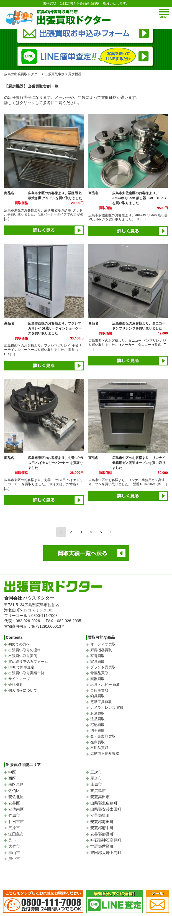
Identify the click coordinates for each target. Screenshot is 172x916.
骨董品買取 (99, 673)
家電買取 (97, 656)
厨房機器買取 (101, 650)
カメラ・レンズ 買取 (107, 707)
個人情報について (22, 690)
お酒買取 (97, 713)
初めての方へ (19, 644)
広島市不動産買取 (104, 753)
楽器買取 (97, 679)
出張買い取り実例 (22, 656)
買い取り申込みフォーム (28, 662)
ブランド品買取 (102, 667)
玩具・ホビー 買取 (105, 685)
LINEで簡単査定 (21, 667)
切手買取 (97, 730)
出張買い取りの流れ (24, 650)
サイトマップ (19, 679)
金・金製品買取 (102, 736)
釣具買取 (97, 696)
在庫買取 (97, 742)
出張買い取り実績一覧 (26, 673)
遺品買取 (97, 719)
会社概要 (15, 685)
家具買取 (97, 662)
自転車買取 (99, 690)
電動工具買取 (101, 702)
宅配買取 (97, 725)
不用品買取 (99, 748)
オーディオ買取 (102, 644)
